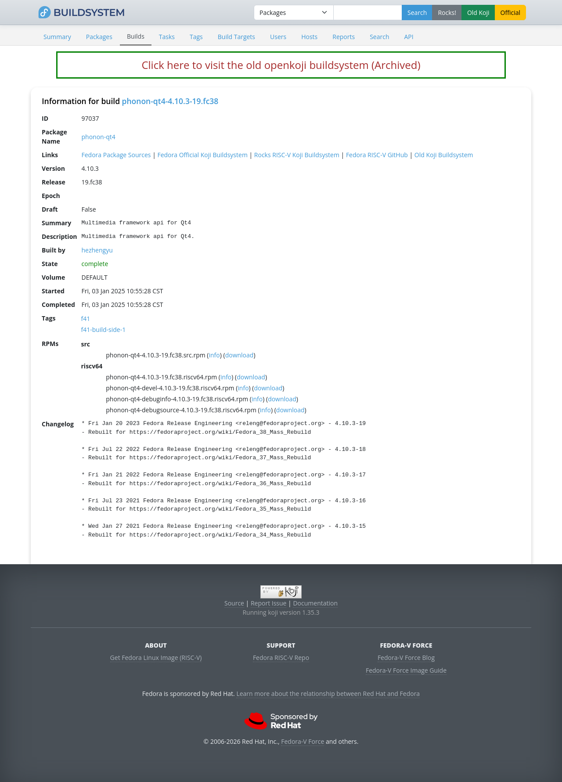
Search (379, 36)
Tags (196, 36)
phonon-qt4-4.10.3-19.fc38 (170, 101)
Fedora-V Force (302, 741)
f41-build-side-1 (103, 329)
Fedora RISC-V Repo (281, 657)
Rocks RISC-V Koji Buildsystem (296, 155)
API (408, 36)
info (214, 355)
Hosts (309, 36)
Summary (57, 36)
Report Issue (269, 603)
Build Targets (236, 36)
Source (234, 603)
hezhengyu (97, 250)
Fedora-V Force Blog (406, 657)
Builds (135, 36)
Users (278, 36)
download (239, 355)
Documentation (315, 603)
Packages (99, 36)
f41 (85, 318)
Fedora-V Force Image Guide (406, 670)
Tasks (167, 36)
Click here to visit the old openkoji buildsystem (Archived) (280, 65)
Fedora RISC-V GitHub (377, 155)
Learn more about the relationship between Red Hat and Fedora (328, 693)
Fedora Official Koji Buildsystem (202, 155)
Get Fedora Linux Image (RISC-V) (156, 657)
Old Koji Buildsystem (443, 155)
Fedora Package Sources (116, 155)
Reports (343, 36)
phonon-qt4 (98, 137)
